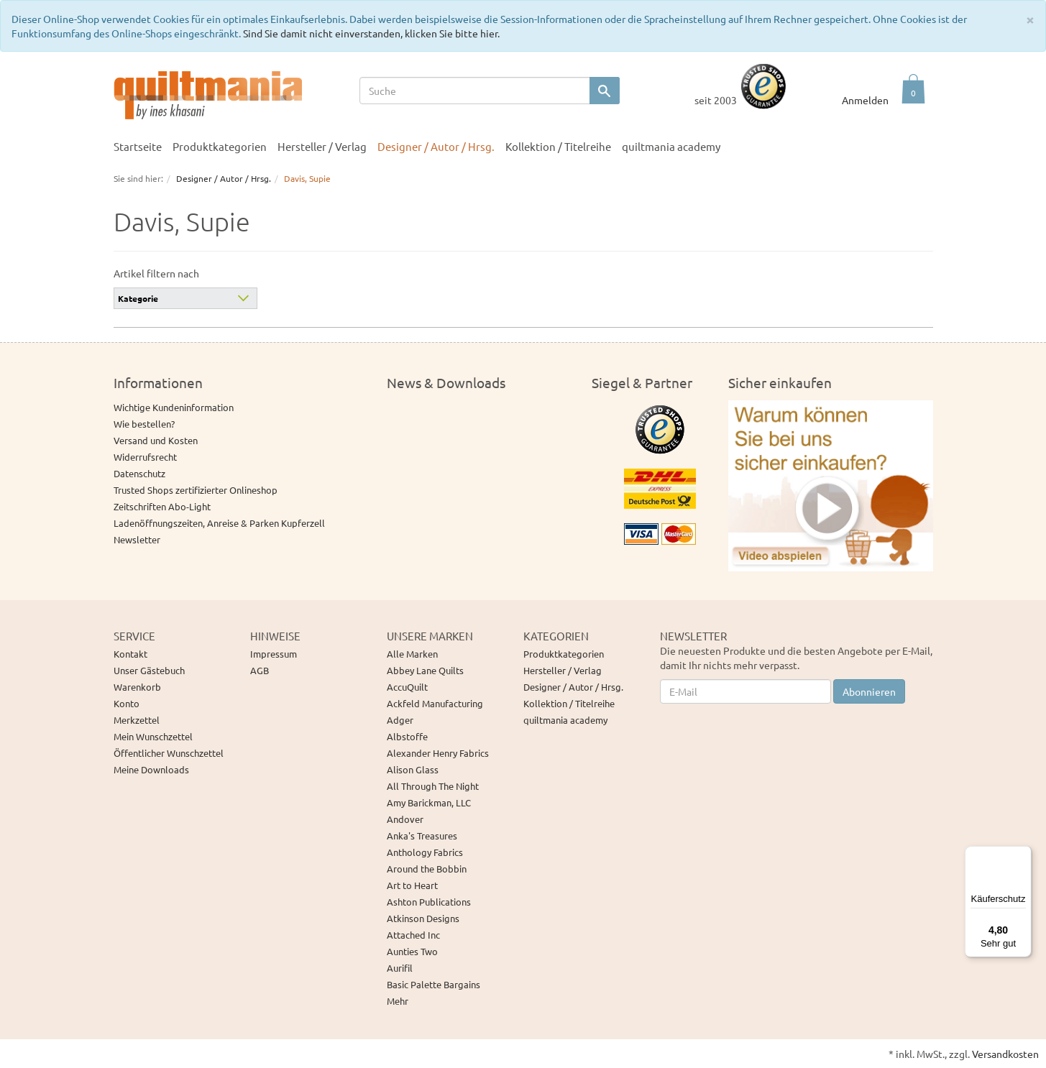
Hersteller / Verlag (322, 146)
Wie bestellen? (144, 424)
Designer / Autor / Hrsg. (436, 146)
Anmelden (865, 99)
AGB (259, 670)
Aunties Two (412, 951)
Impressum (273, 654)
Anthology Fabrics (425, 852)
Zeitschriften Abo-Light (162, 506)
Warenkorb (137, 687)
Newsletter (137, 539)
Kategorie (138, 298)
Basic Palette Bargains (433, 984)
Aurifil (400, 968)
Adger (400, 720)
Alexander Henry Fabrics (438, 753)
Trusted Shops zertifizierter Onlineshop (195, 490)
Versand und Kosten (156, 440)
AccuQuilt (407, 687)
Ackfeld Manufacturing (435, 703)
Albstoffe (407, 736)
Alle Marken (412, 654)
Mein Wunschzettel (153, 736)
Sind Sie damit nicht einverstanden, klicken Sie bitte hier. (371, 33)
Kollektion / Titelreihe (558, 146)
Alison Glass (413, 769)
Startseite (138, 146)
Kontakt (130, 654)
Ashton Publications (429, 902)
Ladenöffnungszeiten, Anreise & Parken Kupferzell (219, 523)
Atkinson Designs (423, 918)
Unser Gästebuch (149, 670)
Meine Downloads (151, 769)
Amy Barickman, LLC (429, 802)
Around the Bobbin (427, 868)
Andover (405, 819)
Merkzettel (137, 720)
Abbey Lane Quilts (425, 670)
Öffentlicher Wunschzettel (169, 753)
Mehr (397, 1001)
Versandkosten (1005, 1053)
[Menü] (1023, 854)
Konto (126, 703)
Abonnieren (869, 691)
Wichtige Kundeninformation (174, 407)
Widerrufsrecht (145, 457)
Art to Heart (412, 885)
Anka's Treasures (422, 835)
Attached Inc (413, 935)
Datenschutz (139, 473)
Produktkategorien (220, 146)
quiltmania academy (671, 146)
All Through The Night (433, 786)
